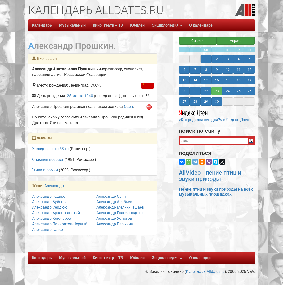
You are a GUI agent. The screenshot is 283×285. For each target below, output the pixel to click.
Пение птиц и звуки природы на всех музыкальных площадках (216, 192)
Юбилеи (137, 25)
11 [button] (239, 70)
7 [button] (195, 70)
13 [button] (184, 80)
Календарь (42, 25)
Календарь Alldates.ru (205, 271)
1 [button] (206, 59)
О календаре (201, 25)
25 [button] (239, 91)
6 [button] (184, 70)
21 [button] (195, 91)
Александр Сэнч (111, 196)
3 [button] (228, 59)
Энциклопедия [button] (167, 25)
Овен (128, 106)
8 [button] (206, 70)
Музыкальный (72, 25)
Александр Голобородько (119, 213)
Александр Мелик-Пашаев (120, 207)
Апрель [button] (236, 41)
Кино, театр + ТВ (108, 25)
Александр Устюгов (114, 218)
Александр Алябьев (114, 201)
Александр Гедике (48, 196)
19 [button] (249, 80)
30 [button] (217, 101)
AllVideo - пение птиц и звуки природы (210, 175)
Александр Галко (47, 229)
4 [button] (239, 59)
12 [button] (249, 70)
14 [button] (195, 80)
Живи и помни (45, 170)
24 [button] (228, 91)
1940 (88, 96)
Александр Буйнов (49, 201)
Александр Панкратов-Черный (59, 224)
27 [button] (184, 101)
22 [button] (206, 91)
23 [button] (217, 91)
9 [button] (217, 70)
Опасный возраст (48, 159)
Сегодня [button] (197, 41)
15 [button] (206, 80)
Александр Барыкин (114, 224)
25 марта (75, 96)
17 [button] (228, 80)
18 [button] (239, 80)
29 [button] (206, 101)
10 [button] (228, 70)
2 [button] (217, 59)
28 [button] (195, 101)
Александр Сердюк (49, 207)
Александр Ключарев (51, 218)
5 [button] (249, 59)
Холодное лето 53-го (50, 148)
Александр (54, 185)
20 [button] (184, 91)
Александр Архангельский (56, 213)
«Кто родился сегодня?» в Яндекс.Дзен (214, 115)
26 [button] (249, 91)
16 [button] (217, 80)
